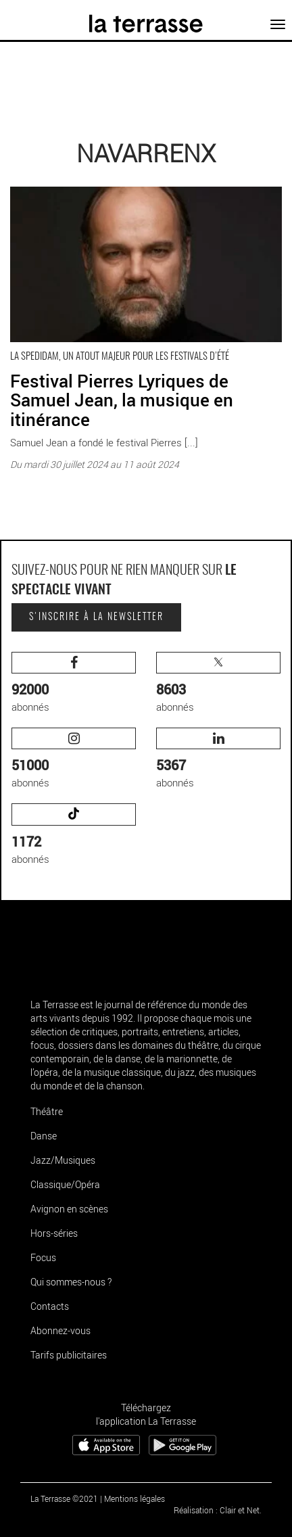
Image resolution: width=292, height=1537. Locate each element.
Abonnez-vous (60, 1330)
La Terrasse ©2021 (64, 1498)
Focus (43, 1257)
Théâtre (46, 1111)
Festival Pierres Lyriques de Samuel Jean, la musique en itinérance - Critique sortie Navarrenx (134, 190)
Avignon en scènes (69, 1208)
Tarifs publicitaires (68, 1354)
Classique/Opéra (65, 1184)
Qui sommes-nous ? (71, 1281)
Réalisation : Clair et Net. (218, 1510)
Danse (43, 1135)
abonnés (73, 682)
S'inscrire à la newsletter (96, 617)
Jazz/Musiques (62, 1160)
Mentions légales (134, 1498)
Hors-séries (54, 1233)
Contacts (49, 1306)
